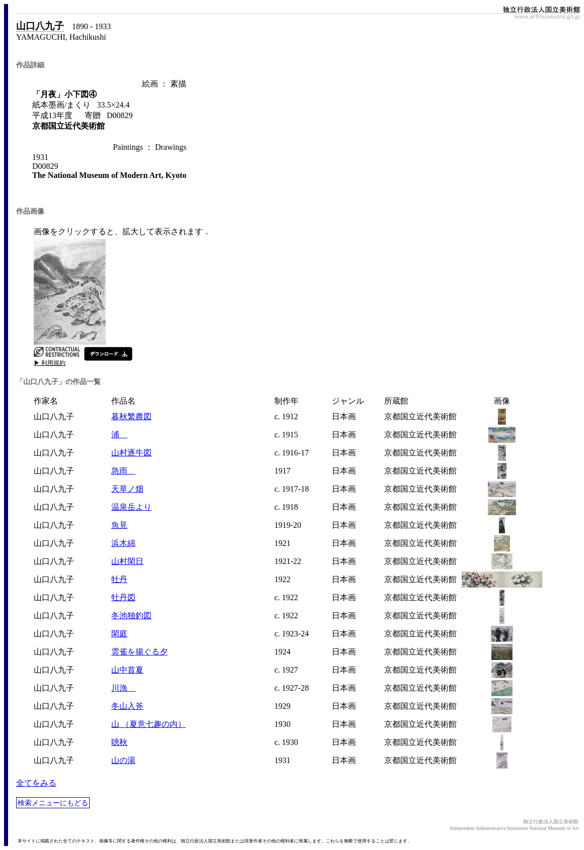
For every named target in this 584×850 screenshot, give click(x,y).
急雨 (123, 470)
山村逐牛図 (131, 452)
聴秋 (119, 742)
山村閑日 (127, 561)
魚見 (119, 525)
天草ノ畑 (127, 489)
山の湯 (123, 760)
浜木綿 (123, 543)
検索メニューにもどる (53, 803)
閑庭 (119, 633)
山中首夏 (127, 670)
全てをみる (36, 783)
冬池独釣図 (131, 615)
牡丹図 (123, 597)
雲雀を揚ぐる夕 (139, 651)
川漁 (123, 688)
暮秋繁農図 (131, 416)
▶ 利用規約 (49, 362)
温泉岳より (131, 507)
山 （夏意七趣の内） (148, 724)
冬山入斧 (127, 706)
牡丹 (119, 579)
